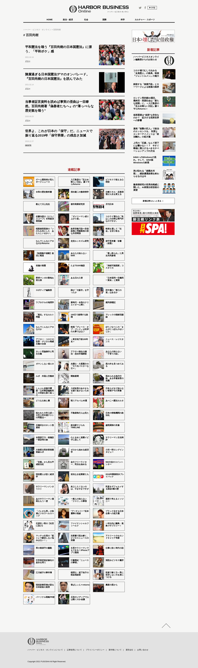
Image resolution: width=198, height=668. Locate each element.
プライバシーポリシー (95, 650)
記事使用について (74, 650)
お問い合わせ (142, 650)
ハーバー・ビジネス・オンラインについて (45, 650)
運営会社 (129, 650)
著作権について (115, 650)
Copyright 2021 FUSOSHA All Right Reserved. (47, 661)
